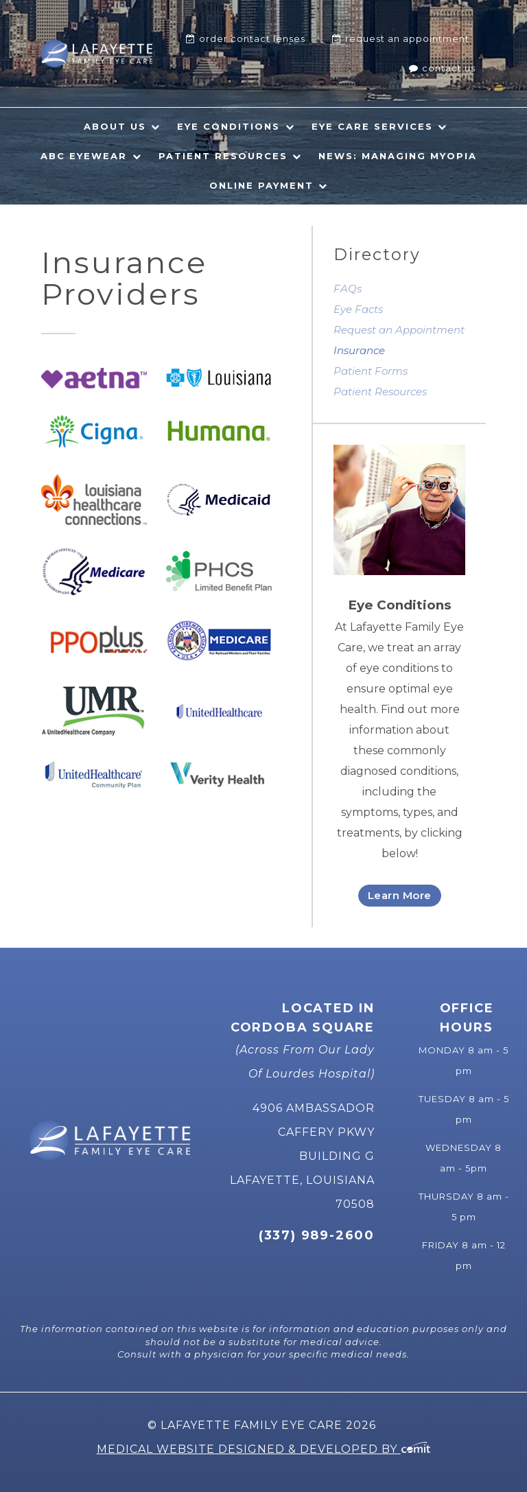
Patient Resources (223, 155)
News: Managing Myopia (397, 155)
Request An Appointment (407, 38)
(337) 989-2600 (317, 1235)
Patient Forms (370, 370)
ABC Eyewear (83, 155)
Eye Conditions (228, 126)
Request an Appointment (399, 329)
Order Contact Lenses (252, 38)
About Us (115, 126)
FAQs (347, 288)
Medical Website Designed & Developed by (264, 1449)
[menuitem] (246, 39)
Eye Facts (358, 309)
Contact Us (449, 67)
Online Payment (261, 185)
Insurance (359, 350)
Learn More (400, 895)
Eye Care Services (372, 126)
